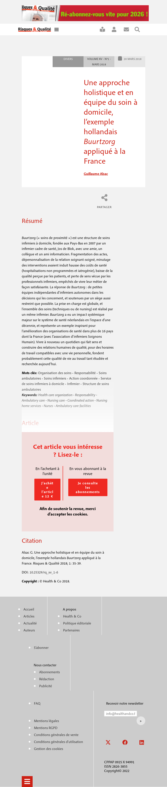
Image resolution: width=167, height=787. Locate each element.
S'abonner (105, 29)
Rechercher (139, 29)
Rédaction (46, 679)
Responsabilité (85, 373)
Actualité (30, 623)
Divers (68, 59)
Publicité (45, 686)
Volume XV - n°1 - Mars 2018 (99, 61)
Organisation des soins (54, 373)
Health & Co (72, 616)
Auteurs (29, 630)
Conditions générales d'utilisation (58, 742)
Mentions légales (46, 721)
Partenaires (71, 630)
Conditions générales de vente (56, 735)
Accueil (28, 609)
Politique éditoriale (77, 623)
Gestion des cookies (48, 748)
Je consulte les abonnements (88, 487)
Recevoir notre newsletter (124, 703)
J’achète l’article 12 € (47, 489)
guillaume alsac (96, 173)
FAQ (37, 703)
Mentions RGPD (45, 728)
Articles (28, 616)
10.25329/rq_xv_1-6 (44, 572)
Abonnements (49, 672)
